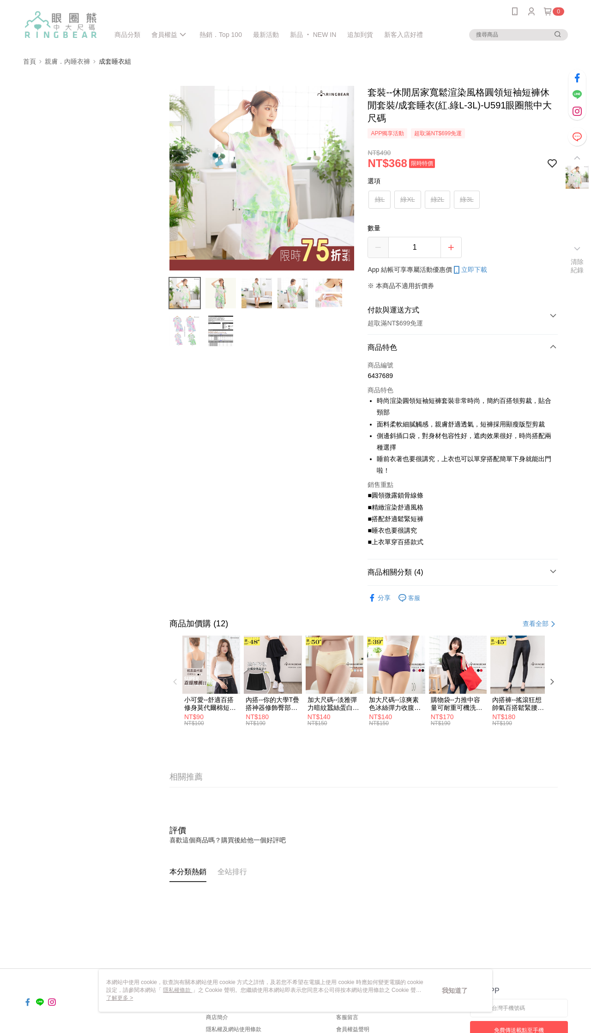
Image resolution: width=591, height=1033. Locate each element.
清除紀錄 (577, 266)
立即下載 (469, 270)
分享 (379, 598)
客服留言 (347, 1017)
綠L (380, 199)
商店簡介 (217, 1017)
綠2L (438, 199)
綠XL (407, 199)
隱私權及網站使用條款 (233, 1029)
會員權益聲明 (352, 1029)
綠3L (467, 199)
